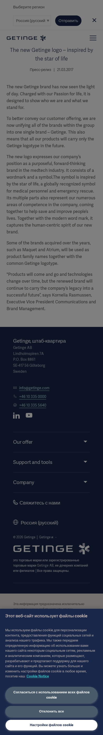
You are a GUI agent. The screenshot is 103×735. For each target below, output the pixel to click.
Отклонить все (51, 711)
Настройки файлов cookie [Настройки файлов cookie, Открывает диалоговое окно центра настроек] (51, 725)
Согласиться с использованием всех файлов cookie (51, 695)
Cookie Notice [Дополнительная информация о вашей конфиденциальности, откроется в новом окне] (38, 676)
